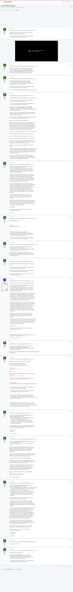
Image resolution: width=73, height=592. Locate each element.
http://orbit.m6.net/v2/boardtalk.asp (28, 369)
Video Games (34, 7)
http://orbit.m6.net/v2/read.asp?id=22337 (29, 375)
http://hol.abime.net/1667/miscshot (28, 338)
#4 (52, 93)
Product (29, 7)
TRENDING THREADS (58, 62)
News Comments (59, 76)
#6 (52, 216)
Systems (58, 67)
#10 (52, 342)
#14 (52, 481)
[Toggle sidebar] (70, 7)
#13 (52, 437)
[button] (2, 2)
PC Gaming (59, 92)
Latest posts (57, 121)
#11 (52, 357)
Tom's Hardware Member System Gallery (64, 64)
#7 (52, 242)
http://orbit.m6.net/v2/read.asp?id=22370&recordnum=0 (32, 379)
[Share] (51, 28)
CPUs (58, 126)
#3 (52, 76)
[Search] (31, 2)
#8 (52, 259)
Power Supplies (59, 100)
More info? (48, 30)
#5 (52, 162)
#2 (52, 64)
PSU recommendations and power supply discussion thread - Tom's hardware (64, 95)
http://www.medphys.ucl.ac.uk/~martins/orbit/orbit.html (32, 365)
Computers (25, 7)
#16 (52, 548)
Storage (58, 137)
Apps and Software (60, 154)
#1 (52, 28)
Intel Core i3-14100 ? (62, 124)
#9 (52, 279)
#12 (52, 411)
